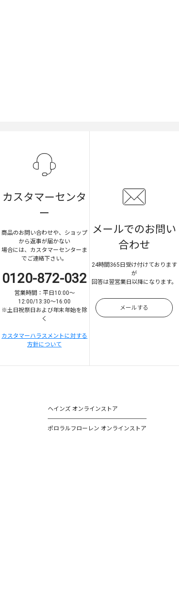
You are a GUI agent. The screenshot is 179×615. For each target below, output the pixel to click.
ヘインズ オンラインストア (83, 409)
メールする (134, 307)
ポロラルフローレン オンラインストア (97, 428)
